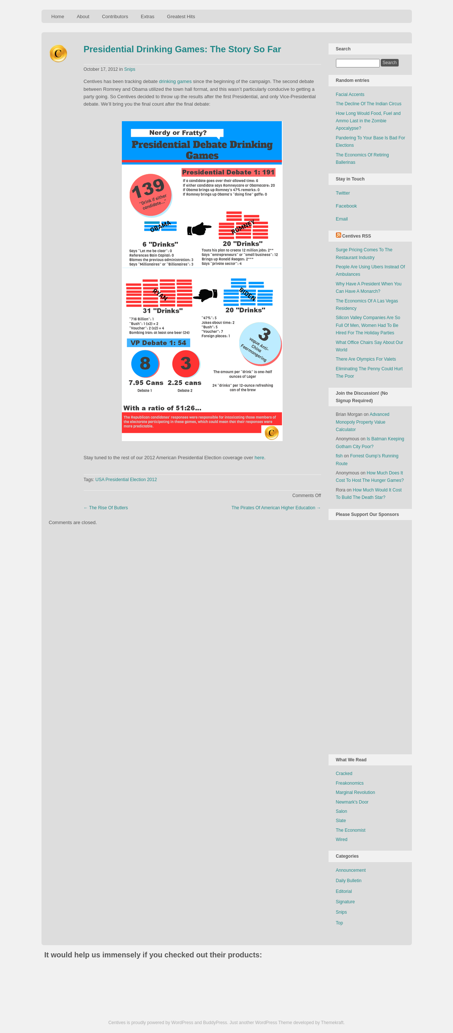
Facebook (346, 206)
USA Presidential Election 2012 (126, 479)
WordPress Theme (273, 1022)
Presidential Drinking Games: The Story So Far (182, 49)
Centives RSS (356, 236)
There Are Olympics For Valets (366, 359)
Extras (147, 16)
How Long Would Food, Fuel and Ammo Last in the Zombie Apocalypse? (368, 121)
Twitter (343, 193)
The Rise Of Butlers (106, 507)
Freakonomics (350, 783)
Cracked (344, 773)
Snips (129, 69)
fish (339, 455)
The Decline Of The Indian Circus (369, 103)
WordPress (182, 1022)
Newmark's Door (352, 802)
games (184, 81)
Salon (341, 811)
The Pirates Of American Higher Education (276, 507)
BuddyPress (215, 1022)
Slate (341, 820)
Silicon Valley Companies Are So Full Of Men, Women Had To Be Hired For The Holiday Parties (368, 325)
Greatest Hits (181, 16)
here (259, 457)
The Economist (351, 830)
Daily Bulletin (349, 880)
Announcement (351, 870)
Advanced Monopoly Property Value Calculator (363, 422)
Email (342, 219)
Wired (341, 839)
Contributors (115, 16)
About (83, 16)
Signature (345, 901)
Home (57, 16)
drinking (167, 81)
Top (339, 923)
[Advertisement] (365, 635)
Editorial (344, 891)
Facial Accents (350, 94)
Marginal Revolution (355, 792)
